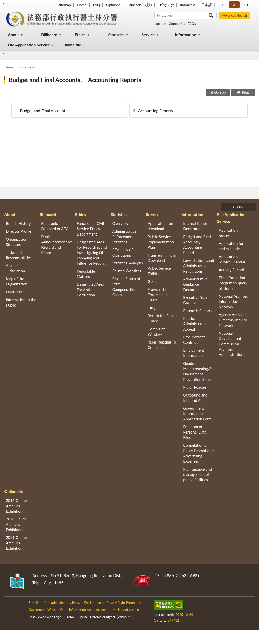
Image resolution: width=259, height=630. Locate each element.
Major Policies (194, 387)
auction (160, 24)
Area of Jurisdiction (15, 268)
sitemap (65, 5)
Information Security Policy (61, 603)
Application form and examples (233, 246)
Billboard (49, 34)
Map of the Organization (16, 281)
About (13, 34)
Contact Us (177, 24)
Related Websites (126, 270)
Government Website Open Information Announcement (69, 610)
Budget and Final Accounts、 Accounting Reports (75, 79)
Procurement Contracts (194, 340)
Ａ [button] (234, 5)
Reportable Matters (86, 274)
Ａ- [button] (223, 5)
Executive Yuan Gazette (195, 300)
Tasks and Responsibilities (19, 255)
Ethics (80, 34)
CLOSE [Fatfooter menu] (238, 207)
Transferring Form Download (162, 258)
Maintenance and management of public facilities (197, 474)
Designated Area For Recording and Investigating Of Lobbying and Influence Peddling (92, 252)
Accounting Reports (152, 110)
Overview (120, 223)
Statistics (116, 34)
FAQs (192, 24)
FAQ (96, 5)
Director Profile (18, 231)
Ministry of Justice (126, 610)
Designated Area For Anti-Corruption (90, 289)
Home (82, 5)
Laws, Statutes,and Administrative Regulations (198, 265)
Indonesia (187, 5)
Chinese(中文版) (139, 5)
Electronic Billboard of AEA (55, 226)
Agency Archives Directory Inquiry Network (233, 320)
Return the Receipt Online (163, 318)
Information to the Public (21, 302)
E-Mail (33, 603)
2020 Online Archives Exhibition (16, 524)
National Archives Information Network (233, 301)
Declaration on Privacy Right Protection (112, 603)
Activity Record (231, 269)
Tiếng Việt (166, 5)
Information (185, 34)
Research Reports (197, 310)
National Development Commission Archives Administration (231, 344)
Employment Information (193, 353)
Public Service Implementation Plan (161, 241)
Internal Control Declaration (196, 226)
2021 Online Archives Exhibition (16, 542)
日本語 (206, 5)
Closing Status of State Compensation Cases (126, 286)
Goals (152, 281)
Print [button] (245, 92)
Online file (71, 44)
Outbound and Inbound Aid (195, 398)
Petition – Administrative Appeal (195, 323)
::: (4, 4)
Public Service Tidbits (159, 271)
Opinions (113, 5)
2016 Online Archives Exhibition (16, 505)
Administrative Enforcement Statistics (124, 236)
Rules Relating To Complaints (162, 345)
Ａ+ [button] (245, 5)
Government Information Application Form (197, 413)
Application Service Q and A (232, 259)
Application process (228, 233)
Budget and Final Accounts (40, 110)
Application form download (162, 226)
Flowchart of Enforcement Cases (158, 294)
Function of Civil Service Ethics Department (90, 228)
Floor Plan (14, 292)
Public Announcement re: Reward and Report (56, 244)
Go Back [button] (220, 92)
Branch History (18, 223)
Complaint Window (156, 331)
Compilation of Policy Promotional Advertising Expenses (198, 453)
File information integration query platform (233, 283)
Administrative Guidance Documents (195, 284)
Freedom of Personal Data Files (194, 432)
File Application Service (29, 44)
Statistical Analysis (127, 263)
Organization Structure (16, 242)
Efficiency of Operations (122, 252)
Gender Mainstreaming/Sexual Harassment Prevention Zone (199, 371)
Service (148, 34)
